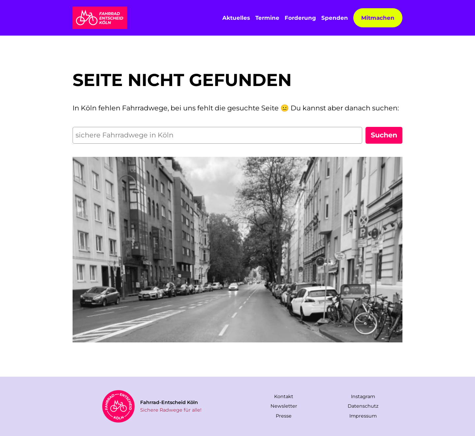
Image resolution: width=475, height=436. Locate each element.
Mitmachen (378, 18)
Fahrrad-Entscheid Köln (169, 402)
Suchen (384, 135)
